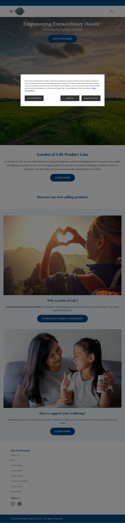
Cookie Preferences (34, 98)
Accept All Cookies (91, 98)
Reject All (69, 98)
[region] (62, 90)
